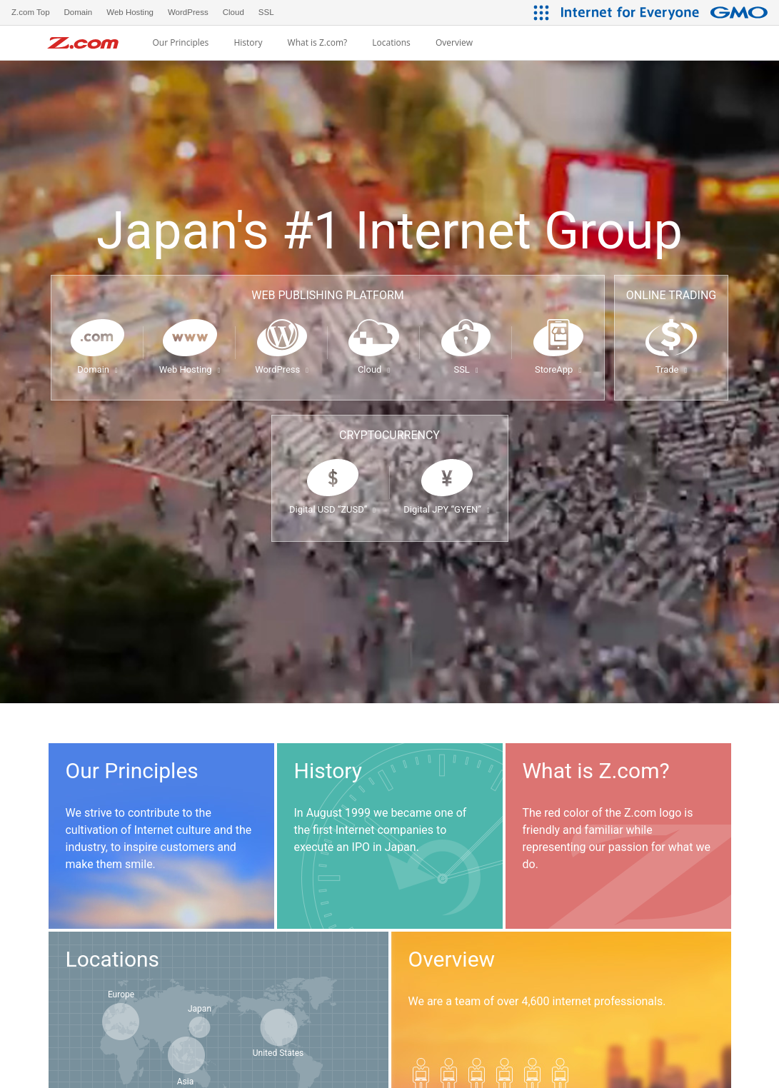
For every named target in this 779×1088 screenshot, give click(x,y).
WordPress (281, 369)
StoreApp (558, 369)
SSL (465, 369)
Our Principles (180, 43)
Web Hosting (190, 369)
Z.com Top (30, 12)
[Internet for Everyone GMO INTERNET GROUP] (666, 12)
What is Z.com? (318, 43)
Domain (97, 369)
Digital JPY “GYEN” (446, 509)
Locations (391, 43)
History (247, 43)
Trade (671, 369)
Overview (454, 43)
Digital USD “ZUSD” (332, 509)
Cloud (374, 369)
